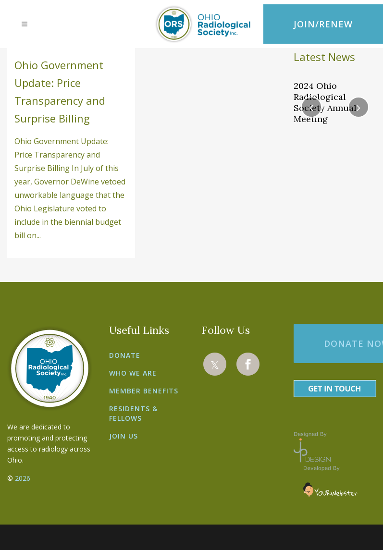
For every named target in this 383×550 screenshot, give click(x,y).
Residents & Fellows (133, 413)
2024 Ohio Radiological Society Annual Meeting (325, 102)
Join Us (123, 435)
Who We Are (133, 373)
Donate (124, 355)
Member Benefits (143, 390)
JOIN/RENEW (323, 24)
